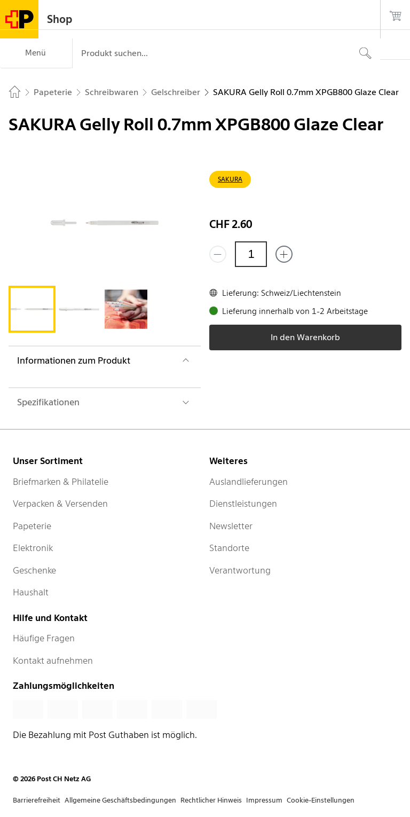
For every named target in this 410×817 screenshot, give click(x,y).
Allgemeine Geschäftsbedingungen (120, 800)
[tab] (32, 309)
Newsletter (231, 526)
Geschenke (34, 570)
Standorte (229, 548)
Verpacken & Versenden (60, 503)
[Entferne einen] (217, 254)
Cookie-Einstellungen (320, 800)
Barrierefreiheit (36, 800)
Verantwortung (240, 570)
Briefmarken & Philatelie (60, 481)
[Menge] (251, 254)
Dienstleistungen (243, 503)
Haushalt (31, 592)
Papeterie (32, 526)
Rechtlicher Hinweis (211, 800)
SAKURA (230, 179)
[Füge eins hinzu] (284, 254)
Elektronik (33, 548)
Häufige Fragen (44, 638)
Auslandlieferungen (248, 481)
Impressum (264, 800)
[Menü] (36, 53)
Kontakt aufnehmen (53, 660)
